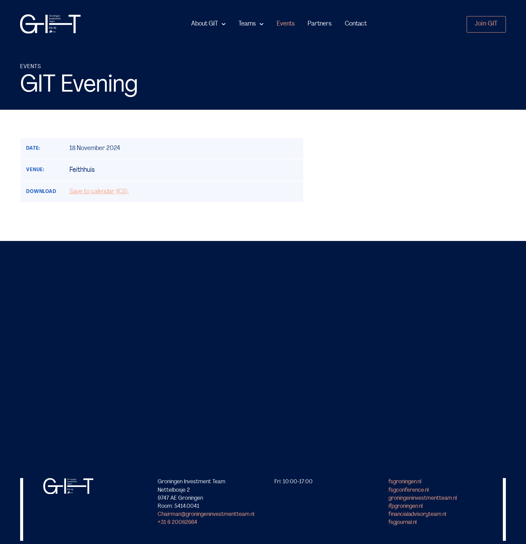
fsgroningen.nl (404, 482)
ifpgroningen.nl (405, 506)
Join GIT (486, 24)
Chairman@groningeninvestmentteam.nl (206, 514)
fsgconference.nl (408, 490)
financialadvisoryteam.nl (417, 514)
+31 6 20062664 (177, 522)
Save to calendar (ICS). (99, 192)
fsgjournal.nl (402, 522)
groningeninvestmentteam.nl (422, 498)
